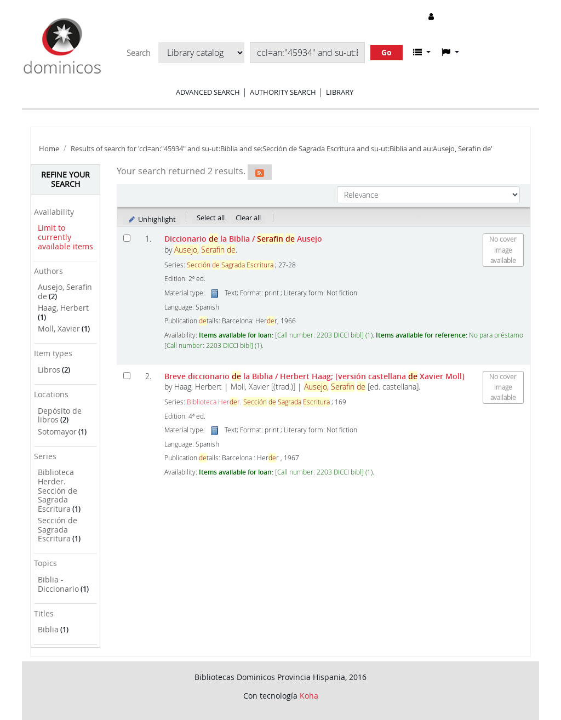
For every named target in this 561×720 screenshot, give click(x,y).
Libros (49, 369)
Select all (211, 217)
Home (49, 148)
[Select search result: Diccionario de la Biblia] (126, 238)
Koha (309, 695)
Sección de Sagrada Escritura (57, 529)
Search (138, 53)
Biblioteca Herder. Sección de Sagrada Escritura (57, 490)
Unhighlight (151, 219)
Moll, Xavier (59, 328)
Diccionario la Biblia (243, 238)
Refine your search (65, 179)
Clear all (248, 217)
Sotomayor (57, 431)
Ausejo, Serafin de (65, 291)
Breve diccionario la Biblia (314, 376)
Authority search (283, 92)
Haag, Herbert (63, 307)
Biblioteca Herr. (258, 402)
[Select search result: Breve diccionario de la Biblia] (126, 375)
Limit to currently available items (65, 236)
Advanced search (208, 92)
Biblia (48, 629)
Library (339, 92)
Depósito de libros (60, 415)
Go (386, 52)
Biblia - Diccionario (58, 584)
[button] (422, 52)
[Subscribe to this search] (260, 172)
